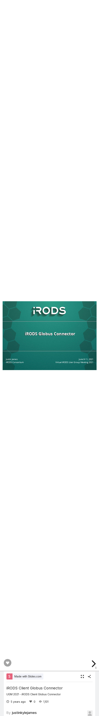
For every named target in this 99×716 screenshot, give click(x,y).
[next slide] (93, 663)
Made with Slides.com (27, 676)
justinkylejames (24, 712)
